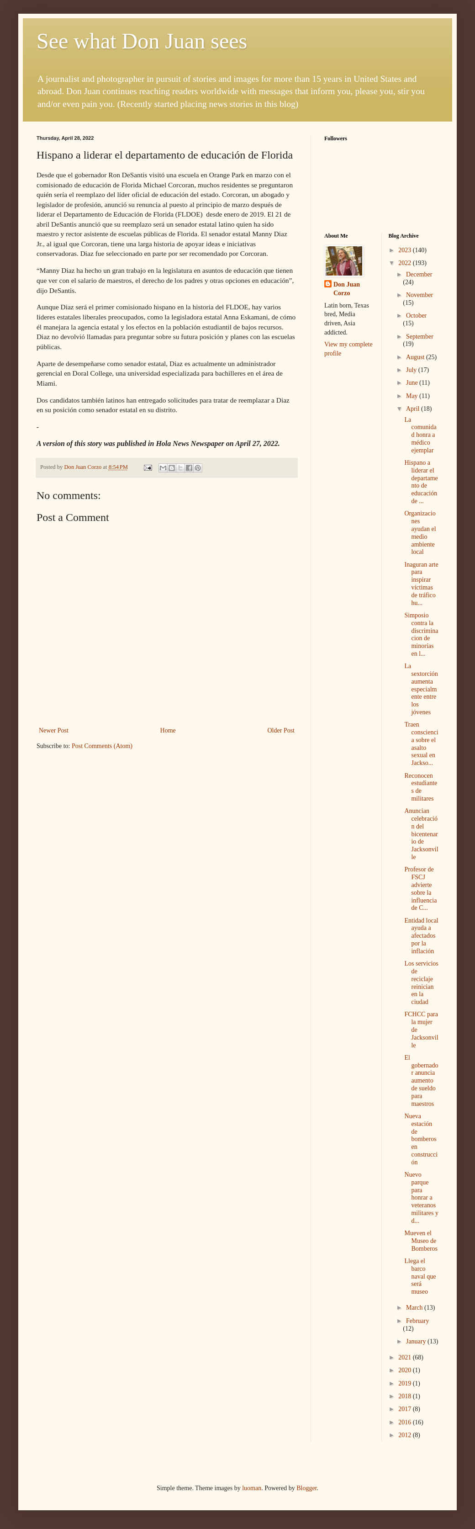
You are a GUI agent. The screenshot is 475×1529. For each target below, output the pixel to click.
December (419, 274)
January (417, 1341)
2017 (405, 1409)
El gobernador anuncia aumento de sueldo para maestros (421, 1080)
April (413, 408)
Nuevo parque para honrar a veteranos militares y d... (421, 1197)
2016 (405, 1422)
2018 (405, 1396)
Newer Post (54, 730)
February (417, 1320)
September (419, 336)
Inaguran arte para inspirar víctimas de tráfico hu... (421, 583)
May (412, 396)
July (412, 369)
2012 (405, 1435)
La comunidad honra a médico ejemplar (420, 435)
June (412, 382)
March (415, 1307)
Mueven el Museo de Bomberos (421, 1241)
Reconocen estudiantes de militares (420, 787)
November (419, 295)
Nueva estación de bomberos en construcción (421, 1139)
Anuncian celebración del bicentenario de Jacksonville (421, 833)
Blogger (306, 1488)
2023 (405, 250)
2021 (405, 1357)
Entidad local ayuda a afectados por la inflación (421, 936)
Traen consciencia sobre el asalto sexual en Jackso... (421, 743)
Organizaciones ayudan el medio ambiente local (420, 532)
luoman (251, 1488)
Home (168, 730)
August (416, 357)
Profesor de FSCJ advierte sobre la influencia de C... (420, 888)
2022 (405, 263)
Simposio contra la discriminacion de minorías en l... (421, 634)
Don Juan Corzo (346, 289)
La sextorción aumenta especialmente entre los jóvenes (421, 689)
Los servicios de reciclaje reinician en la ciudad (421, 982)
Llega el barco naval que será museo (420, 1276)
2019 (405, 1383)
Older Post (281, 730)
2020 (405, 1370)
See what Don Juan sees (142, 41)
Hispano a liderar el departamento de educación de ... (421, 481)
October (416, 315)
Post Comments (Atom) (102, 746)
